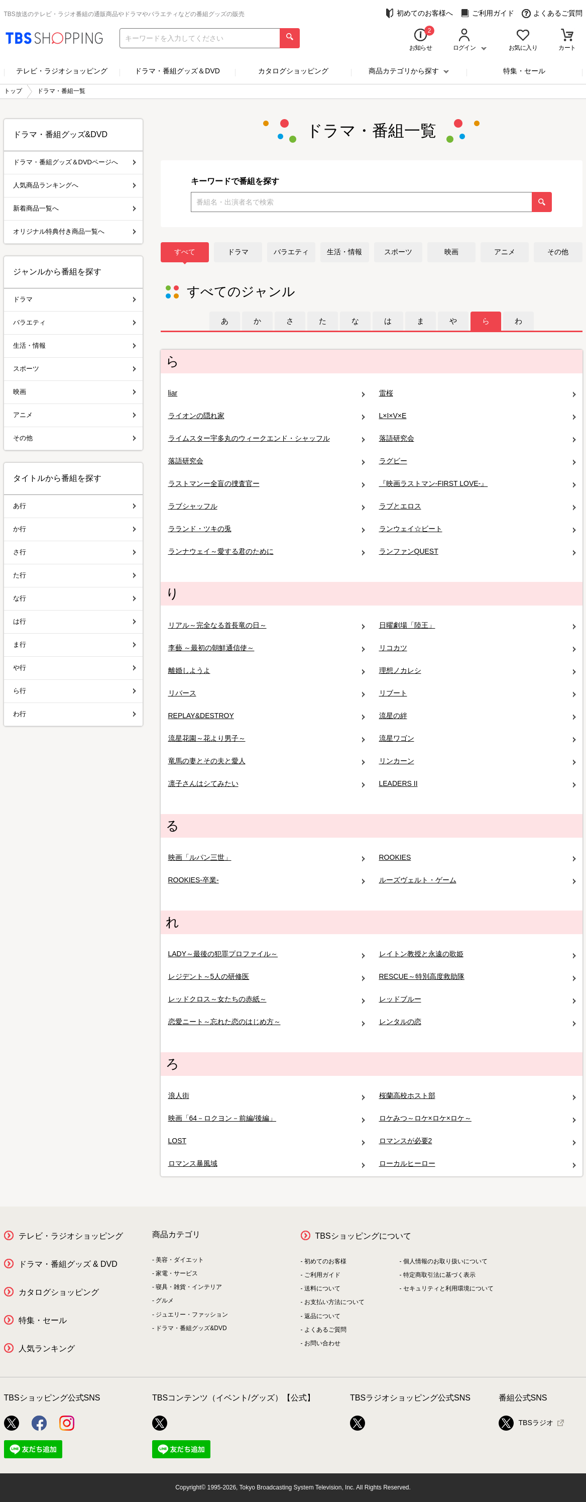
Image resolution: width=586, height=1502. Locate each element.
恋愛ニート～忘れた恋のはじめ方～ (266, 1022)
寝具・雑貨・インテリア (189, 1286)
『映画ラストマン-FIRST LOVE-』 (477, 483)
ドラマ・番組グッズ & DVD (68, 1264)
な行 (74, 598)
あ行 (74, 506)
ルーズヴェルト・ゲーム (477, 880)
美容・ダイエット (180, 1259)
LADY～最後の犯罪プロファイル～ (266, 954)
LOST (266, 1141)
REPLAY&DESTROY (266, 716)
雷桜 (477, 393)
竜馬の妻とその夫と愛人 (266, 761)
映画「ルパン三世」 (266, 857)
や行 (74, 667)
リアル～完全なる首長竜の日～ (266, 625)
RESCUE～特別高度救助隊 (477, 976)
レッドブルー (477, 999)
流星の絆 (477, 716)
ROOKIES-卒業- (266, 880)
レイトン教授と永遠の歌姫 (477, 954)
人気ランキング (47, 1348)
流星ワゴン (477, 738)
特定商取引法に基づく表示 (439, 1274)
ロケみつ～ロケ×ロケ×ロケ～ (477, 1118)
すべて (184, 252)
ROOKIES (477, 857)
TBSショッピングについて (363, 1236)
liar (266, 393)
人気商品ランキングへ (74, 185)
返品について (322, 1316)
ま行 (74, 644)
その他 (557, 252)
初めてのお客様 (325, 1261)
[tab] (224, 321)
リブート (477, 693)
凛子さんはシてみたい (266, 783)
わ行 (74, 714)
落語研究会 (477, 438)
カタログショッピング (293, 71)
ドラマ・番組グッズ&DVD (191, 1328)
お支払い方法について (334, 1302)
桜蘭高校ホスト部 (477, 1095)
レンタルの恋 (477, 1022)
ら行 (74, 690)
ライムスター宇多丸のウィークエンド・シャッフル (266, 438)
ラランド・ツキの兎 (266, 529)
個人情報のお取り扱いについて (445, 1261)
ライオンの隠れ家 (266, 416)
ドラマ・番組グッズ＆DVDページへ (74, 162)
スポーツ (398, 252)
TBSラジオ (526, 1423)
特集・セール (524, 71)
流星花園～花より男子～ (266, 738)
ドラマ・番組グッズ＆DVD (177, 71)
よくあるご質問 (552, 13)
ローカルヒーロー (477, 1163)
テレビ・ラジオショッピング (61, 71)
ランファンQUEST (477, 551)
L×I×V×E (477, 416)
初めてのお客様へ (419, 13)
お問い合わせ (322, 1343)
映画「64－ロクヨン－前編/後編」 (266, 1118)
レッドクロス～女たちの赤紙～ (266, 999)
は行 (74, 621)
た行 (74, 575)
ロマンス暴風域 (266, 1163)
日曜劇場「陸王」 (477, 625)
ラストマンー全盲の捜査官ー (266, 483)
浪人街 (266, 1095)
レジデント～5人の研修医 (266, 976)
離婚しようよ (266, 670)
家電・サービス (177, 1273)
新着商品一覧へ (74, 208)
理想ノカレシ (477, 670)
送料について (322, 1288)
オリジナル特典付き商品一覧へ (74, 231)
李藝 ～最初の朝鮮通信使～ (266, 648)
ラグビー (477, 461)
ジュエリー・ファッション (192, 1314)
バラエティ (291, 252)
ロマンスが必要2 (477, 1141)
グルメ (165, 1300)
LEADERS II (477, 783)
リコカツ (477, 648)
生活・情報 (344, 252)
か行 (74, 529)
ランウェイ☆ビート (477, 529)
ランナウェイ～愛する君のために (266, 551)
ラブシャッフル (266, 506)
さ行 (74, 552)
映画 (451, 252)
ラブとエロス (477, 506)
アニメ (504, 252)
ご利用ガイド (487, 13)
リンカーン (477, 761)
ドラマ (238, 252)
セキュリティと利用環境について (448, 1288)
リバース (266, 693)
